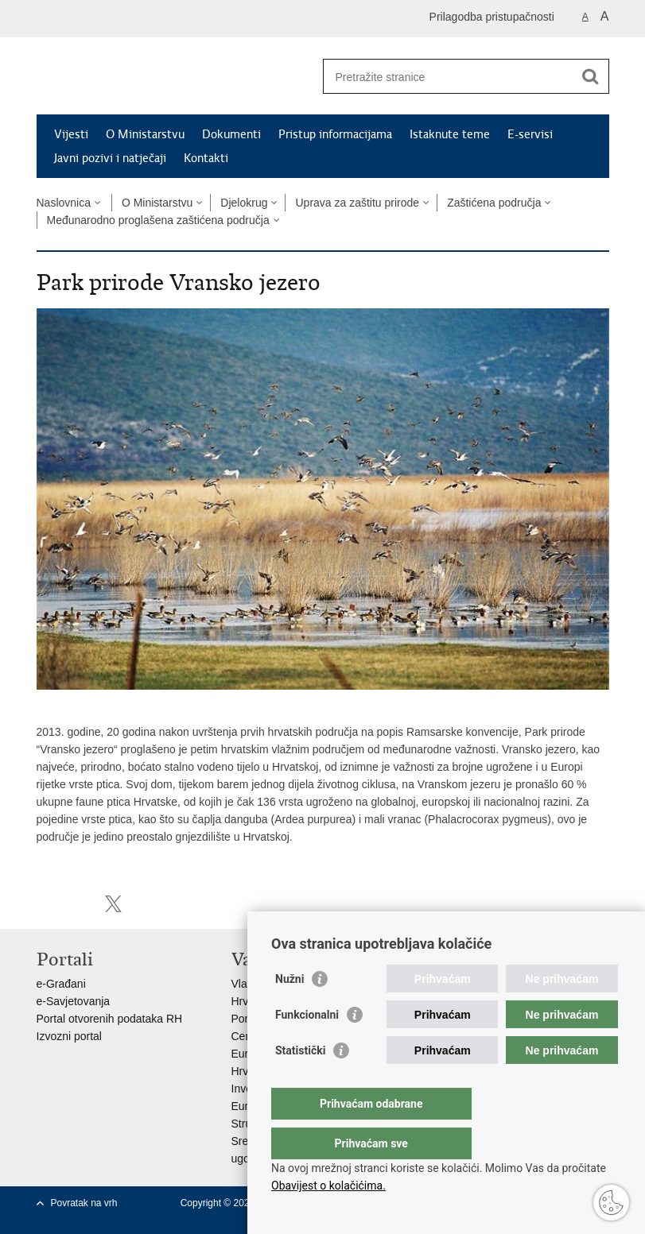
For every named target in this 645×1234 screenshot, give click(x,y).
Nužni (289, 1010)
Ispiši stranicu (45, 904)
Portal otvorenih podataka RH (110, 1018)
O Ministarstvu (145, 134)
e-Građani (61, 983)
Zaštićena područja (494, 202)
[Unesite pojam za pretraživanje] (449, 77)
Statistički (300, 1082)
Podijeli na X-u (113, 904)
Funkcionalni (307, 1046)
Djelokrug (243, 202)
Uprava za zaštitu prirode (357, 202)
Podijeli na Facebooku (79, 904)
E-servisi (530, 134)
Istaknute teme (450, 134)
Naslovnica (64, 202)
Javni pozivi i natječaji (110, 158)
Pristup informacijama (335, 134)
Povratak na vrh (84, 1203)
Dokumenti (231, 134)
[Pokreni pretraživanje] (590, 76)
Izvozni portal (69, 1036)
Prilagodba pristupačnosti (491, 16)
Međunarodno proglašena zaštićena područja (158, 220)
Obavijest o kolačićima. (328, 1185)
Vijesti (71, 134)
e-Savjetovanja (74, 1001)
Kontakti (206, 158)
